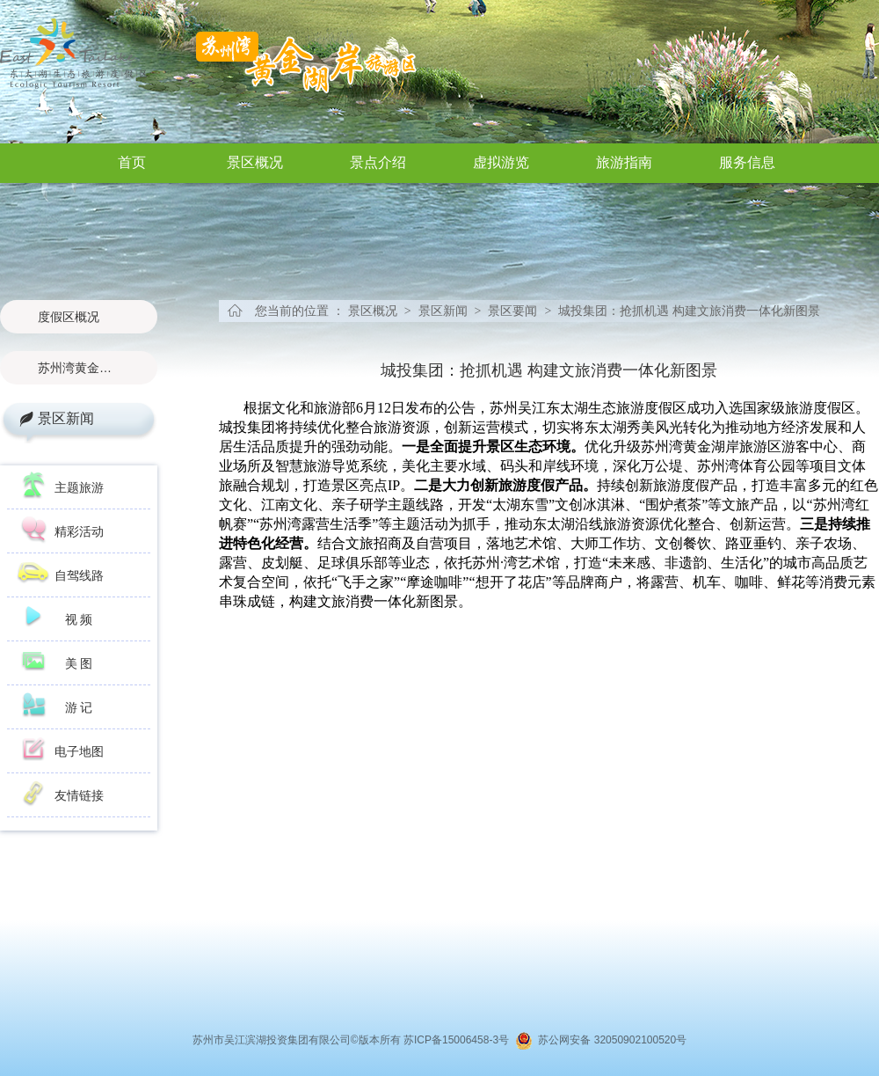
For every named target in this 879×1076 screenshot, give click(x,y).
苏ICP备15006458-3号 (459, 1040)
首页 (132, 162)
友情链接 (79, 795)
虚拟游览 (501, 162)
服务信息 (747, 162)
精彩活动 (79, 531)
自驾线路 (79, 575)
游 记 (79, 707)
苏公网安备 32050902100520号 (609, 1040)
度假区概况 (68, 317)
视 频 (79, 619)
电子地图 (79, 751)
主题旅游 (79, 487)
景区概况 (255, 162)
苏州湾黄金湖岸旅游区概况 (79, 368)
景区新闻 (66, 418)
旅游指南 (624, 162)
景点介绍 (378, 162)
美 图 (79, 663)
